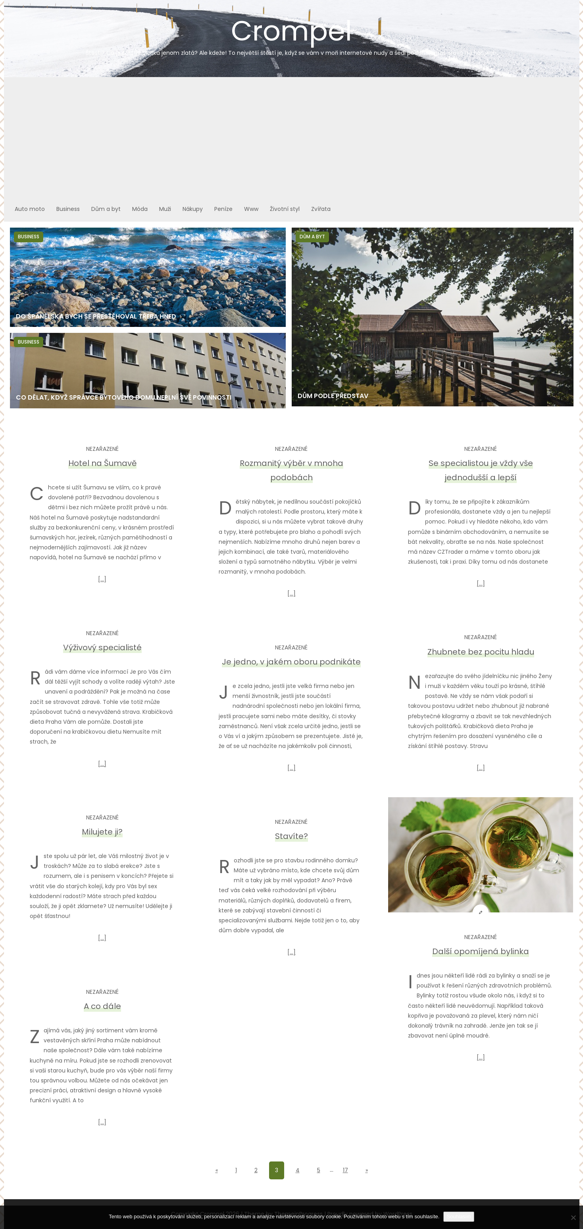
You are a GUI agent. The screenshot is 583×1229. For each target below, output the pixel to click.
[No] (573, 1217)
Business (68, 209)
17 (345, 1170)
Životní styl (285, 209)
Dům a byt (106, 209)
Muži (165, 209)
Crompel (291, 34)
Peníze (223, 209)
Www (251, 209)
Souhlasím (458, 1216)
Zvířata (321, 209)
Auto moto (30, 209)
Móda (140, 209)
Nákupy (193, 209)
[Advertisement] (292, 137)
